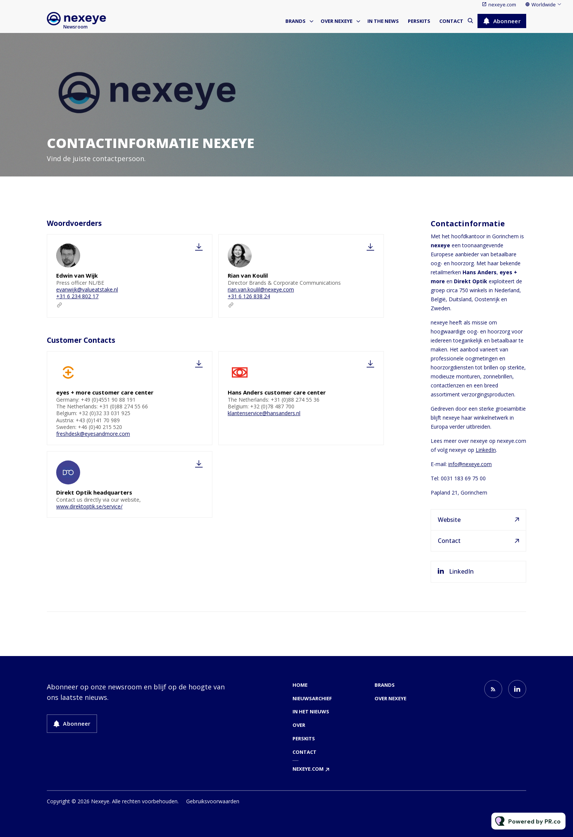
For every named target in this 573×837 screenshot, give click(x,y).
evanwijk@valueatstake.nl (87, 289)
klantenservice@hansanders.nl (264, 415)
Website (449, 520)
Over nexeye (336, 21)
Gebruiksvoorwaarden (212, 801)
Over (298, 725)
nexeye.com (502, 4)
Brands (295, 21)
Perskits (419, 21)
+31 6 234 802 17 (77, 296)
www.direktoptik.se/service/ (89, 507)
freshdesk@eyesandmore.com (93, 435)
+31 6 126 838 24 (249, 296)
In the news (383, 21)
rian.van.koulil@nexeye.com (261, 289)
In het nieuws (310, 711)
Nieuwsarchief (312, 698)
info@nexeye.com (470, 464)
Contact (451, 21)
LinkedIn (486, 449)
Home (299, 685)
